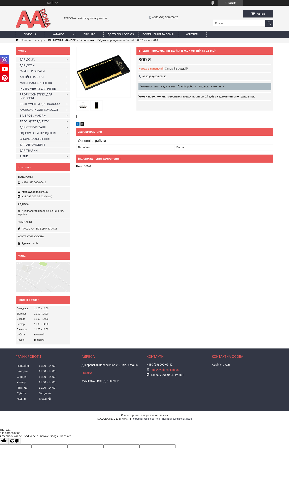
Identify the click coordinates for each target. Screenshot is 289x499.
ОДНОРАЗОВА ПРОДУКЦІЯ (38, 133)
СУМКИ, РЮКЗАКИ (32, 71)
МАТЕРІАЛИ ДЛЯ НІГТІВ (36, 82)
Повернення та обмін (158, 34)
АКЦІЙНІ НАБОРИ (31, 77)
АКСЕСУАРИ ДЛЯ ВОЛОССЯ (39, 109)
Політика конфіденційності (177, 418)
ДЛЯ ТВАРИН (29, 150)
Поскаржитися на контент (145, 418)
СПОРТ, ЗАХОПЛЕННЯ (35, 138)
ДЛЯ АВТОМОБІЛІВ (32, 144)
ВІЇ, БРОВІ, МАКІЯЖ (33, 115)
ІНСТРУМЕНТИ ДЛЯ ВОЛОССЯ (40, 104)
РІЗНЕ (24, 156)
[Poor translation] (14, 441)
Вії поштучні (87, 40)
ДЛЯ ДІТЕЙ (27, 65)
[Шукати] (269, 23)
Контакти (192, 34)
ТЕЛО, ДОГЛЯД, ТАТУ (34, 121)
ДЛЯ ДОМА (27, 59)
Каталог (58, 34)
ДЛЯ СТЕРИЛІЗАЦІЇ (33, 127)
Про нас (89, 34)
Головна (30, 34)
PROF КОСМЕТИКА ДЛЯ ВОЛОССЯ (36, 96)
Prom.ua (163, 415)
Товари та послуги (33, 40)
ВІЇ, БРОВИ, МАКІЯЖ (62, 40)
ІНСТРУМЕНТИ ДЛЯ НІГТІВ (38, 88)
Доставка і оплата (121, 34)
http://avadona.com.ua (35, 191)
